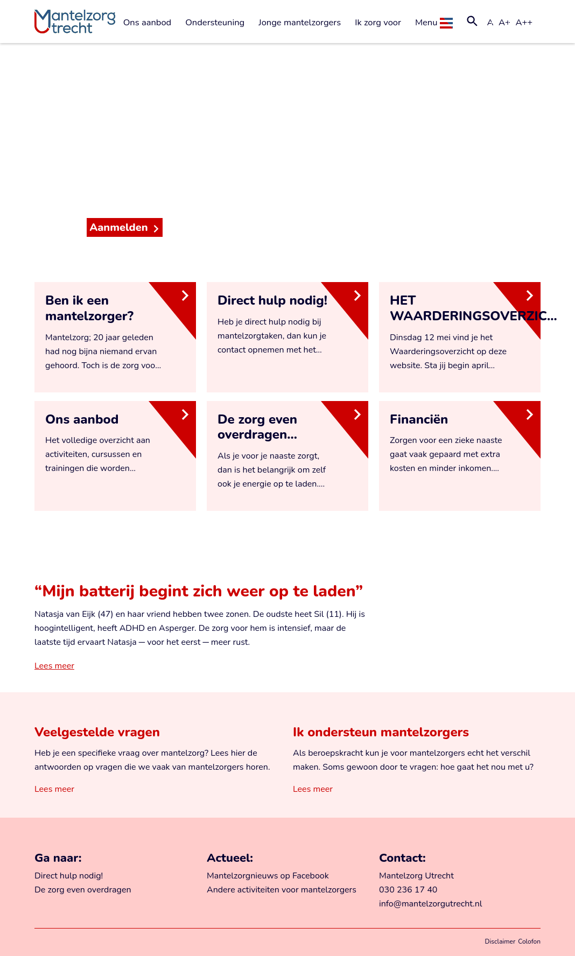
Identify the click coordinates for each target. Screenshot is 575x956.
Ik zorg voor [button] (378, 22)
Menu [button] (434, 22)
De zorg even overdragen (82, 890)
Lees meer (54, 666)
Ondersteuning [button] (214, 22)
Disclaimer (500, 941)
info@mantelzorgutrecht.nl (430, 904)
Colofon (529, 941)
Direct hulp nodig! (68, 876)
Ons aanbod (147, 22)
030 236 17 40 (408, 890)
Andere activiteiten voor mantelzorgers (281, 890)
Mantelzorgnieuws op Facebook (268, 876)
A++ (523, 22)
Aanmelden (118, 227)
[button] (472, 22)
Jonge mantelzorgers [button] (299, 22)
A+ (504, 22)
